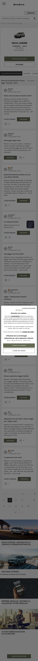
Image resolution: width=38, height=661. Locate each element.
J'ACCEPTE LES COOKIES (19, 345)
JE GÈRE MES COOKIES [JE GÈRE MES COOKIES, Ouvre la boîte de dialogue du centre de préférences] (19, 351)
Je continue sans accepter (29, 308)
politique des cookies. (28, 332)
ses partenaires (15, 316)
